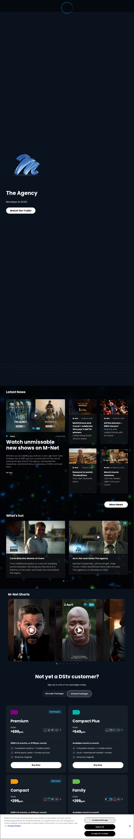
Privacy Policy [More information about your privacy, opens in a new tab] (14, 826)
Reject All (100, 827)
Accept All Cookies (99, 833)
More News (116, 504)
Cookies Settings (100, 820)
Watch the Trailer (21, 210)
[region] (67, 826)
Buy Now (36, 765)
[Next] (123, 630)
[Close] (130, 826)
